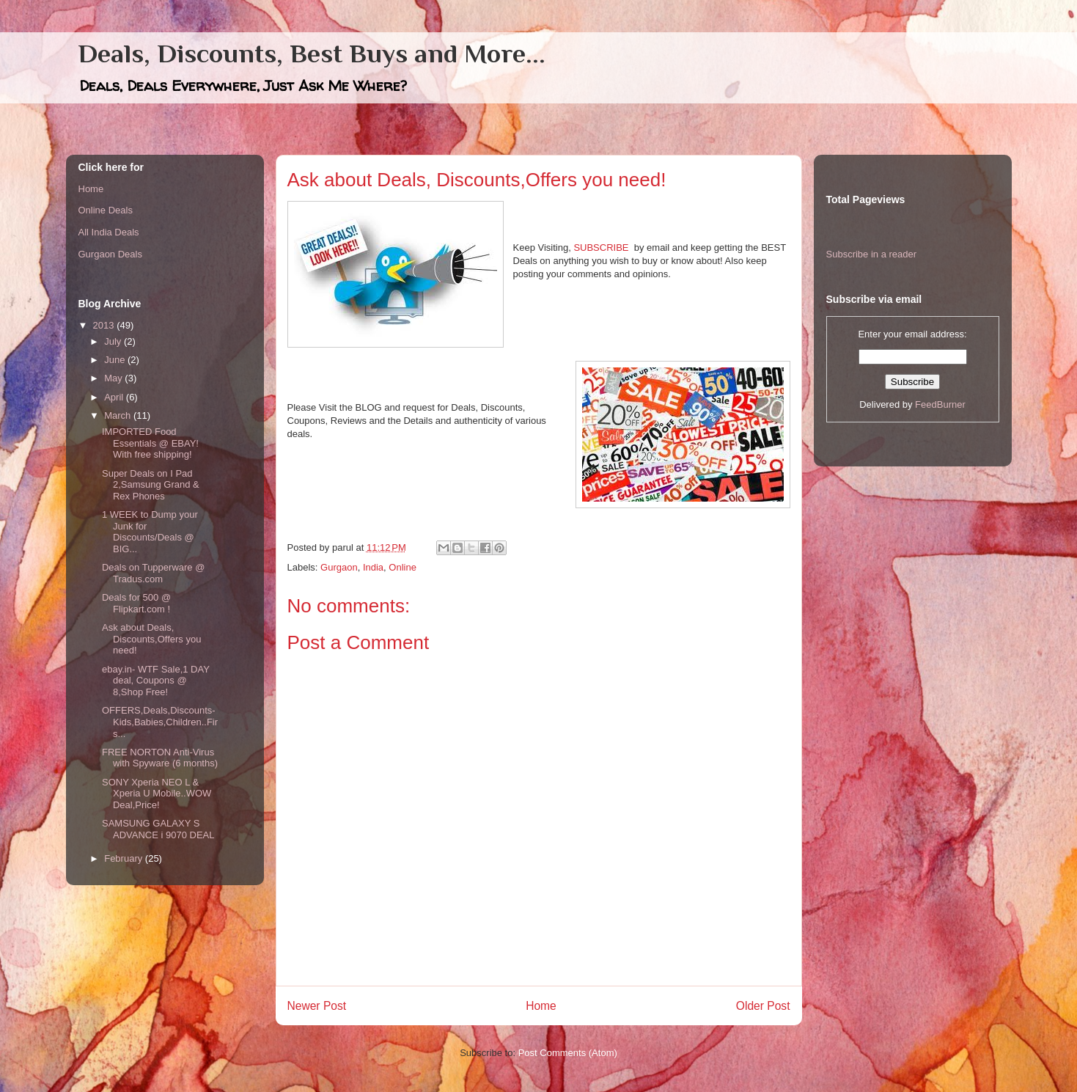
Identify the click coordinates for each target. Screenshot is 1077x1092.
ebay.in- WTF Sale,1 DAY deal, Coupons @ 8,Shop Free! (156, 680)
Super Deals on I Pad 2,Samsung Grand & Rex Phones (150, 485)
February (124, 858)
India (373, 567)
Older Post (763, 1006)
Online (402, 567)
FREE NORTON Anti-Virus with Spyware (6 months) (160, 758)
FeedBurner (940, 404)
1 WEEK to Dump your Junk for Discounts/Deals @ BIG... (150, 531)
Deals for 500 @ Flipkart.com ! (136, 603)
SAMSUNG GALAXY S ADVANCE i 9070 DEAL (158, 829)
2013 (105, 325)
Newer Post (317, 1006)
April (115, 397)
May (114, 378)
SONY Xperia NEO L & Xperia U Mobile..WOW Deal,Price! (156, 793)
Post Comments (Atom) (567, 1052)
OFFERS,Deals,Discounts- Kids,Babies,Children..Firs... (160, 722)
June (116, 359)
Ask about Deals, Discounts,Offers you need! (151, 639)
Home (541, 1006)
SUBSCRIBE (600, 247)
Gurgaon (339, 567)
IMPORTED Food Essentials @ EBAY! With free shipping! (150, 443)
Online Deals (105, 210)
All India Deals (108, 232)
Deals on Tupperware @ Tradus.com (153, 573)
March (118, 415)
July (114, 341)
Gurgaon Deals (110, 254)
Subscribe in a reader (871, 254)
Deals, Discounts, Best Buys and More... (311, 53)
